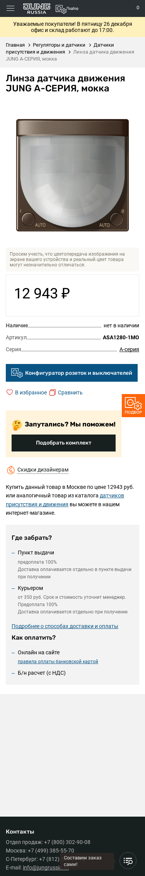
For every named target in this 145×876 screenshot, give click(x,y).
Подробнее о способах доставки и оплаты (65, 626)
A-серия (129, 349)
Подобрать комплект (63, 443)
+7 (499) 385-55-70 (51, 850)
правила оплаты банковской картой (58, 661)
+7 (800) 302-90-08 (67, 842)
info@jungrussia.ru (46, 867)
